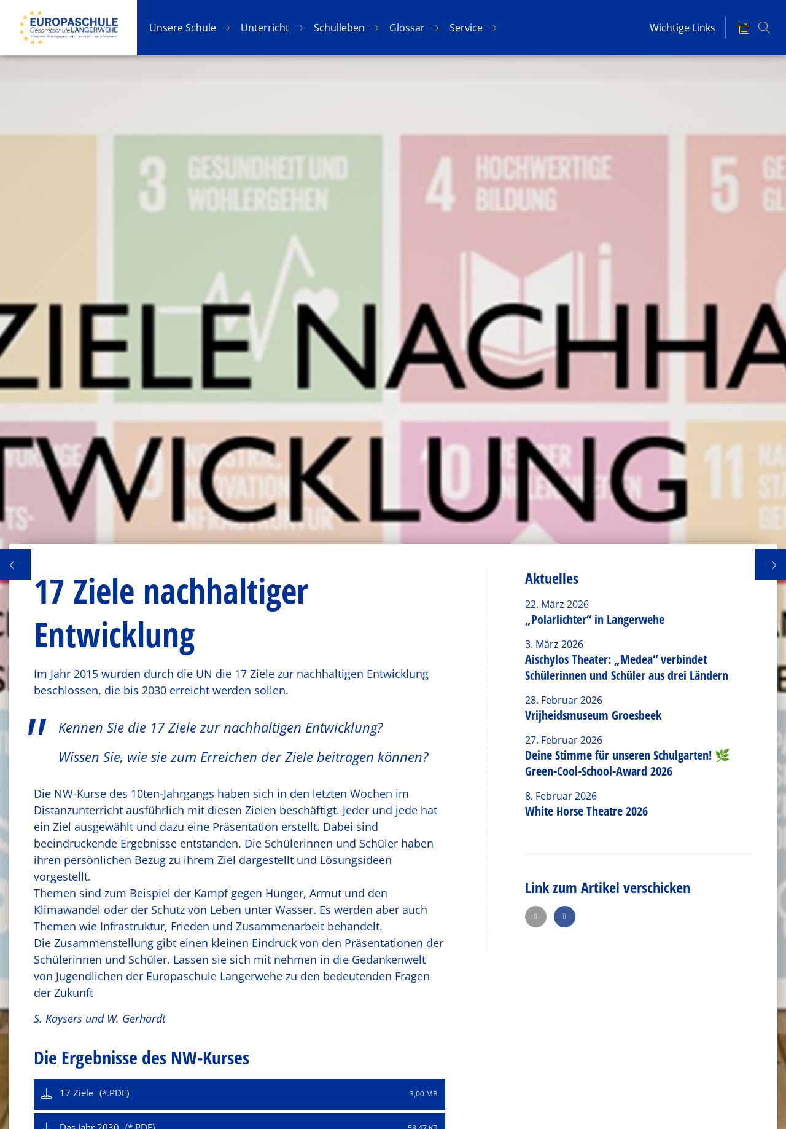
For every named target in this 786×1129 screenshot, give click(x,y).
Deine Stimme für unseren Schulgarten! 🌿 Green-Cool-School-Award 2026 (627, 763)
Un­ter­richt (265, 27)
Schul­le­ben (339, 27)
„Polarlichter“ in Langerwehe (594, 619)
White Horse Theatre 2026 (586, 811)
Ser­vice (466, 27)
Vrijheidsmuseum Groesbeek (593, 715)
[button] (536, 916)
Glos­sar (407, 27)
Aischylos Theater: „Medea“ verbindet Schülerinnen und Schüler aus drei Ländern (626, 667)
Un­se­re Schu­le (182, 27)
